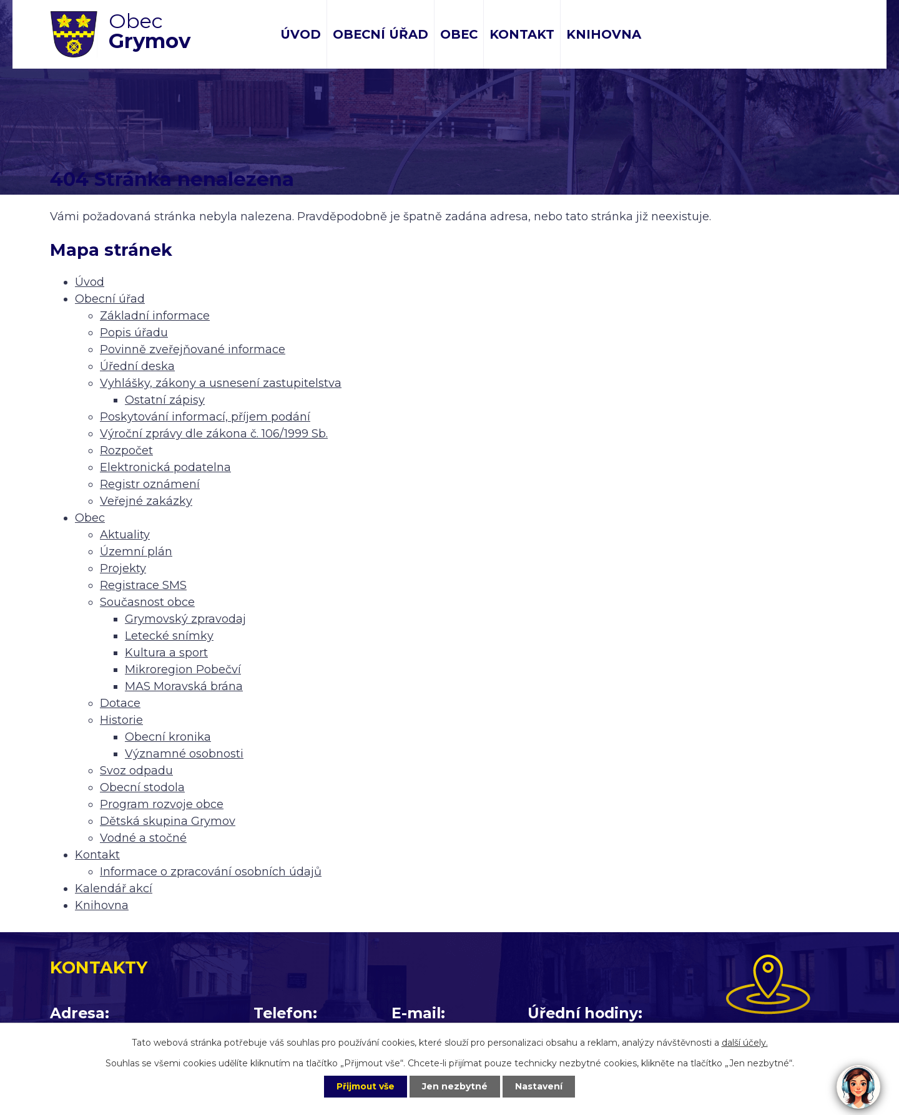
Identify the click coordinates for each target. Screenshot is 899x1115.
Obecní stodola (142, 787)
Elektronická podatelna (165, 467)
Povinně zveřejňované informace (192, 349)
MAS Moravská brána (184, 686)
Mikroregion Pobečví (183, 669)
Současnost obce (147, 602)
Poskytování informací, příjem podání (205, 417)
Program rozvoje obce (162, 804)
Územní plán (136, 551)
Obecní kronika (168, 737)
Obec (459, 34)
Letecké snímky (169, 636)
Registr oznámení (150, 484)
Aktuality (125, 535)
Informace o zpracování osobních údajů (211, 872)
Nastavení (540, 1086)
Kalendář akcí (113, 888)
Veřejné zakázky (146, 501)
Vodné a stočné (143, 838)
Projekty (123, 568)
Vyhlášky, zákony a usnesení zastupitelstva (220, 383)
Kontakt (521, 34)
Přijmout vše (364, 1086)
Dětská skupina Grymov (167, 821)
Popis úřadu (134, 332)
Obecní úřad (380, 34)
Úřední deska (137, 366)
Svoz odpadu (136, 770)
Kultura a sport (166, 653)
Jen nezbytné (455, 1086)
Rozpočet (126, 450)
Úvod (300, 34)
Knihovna (603, 34)
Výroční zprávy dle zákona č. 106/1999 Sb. (214, 434)
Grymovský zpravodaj (185, 619)
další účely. (745, 1042)
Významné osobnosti (184, 754)
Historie (121, 720)
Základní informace (155, 316)
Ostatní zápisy (165, 400)
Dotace (120, 703)
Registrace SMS (143, 585)
